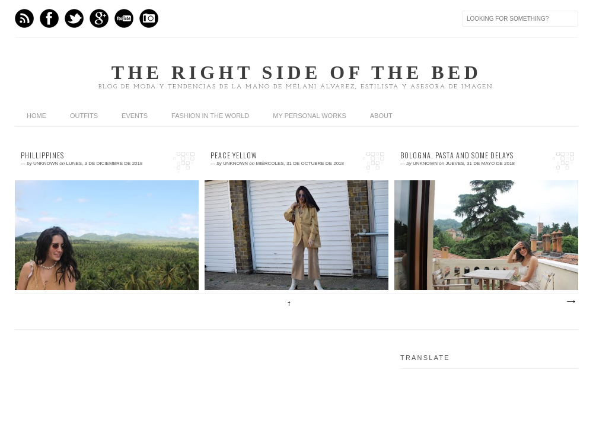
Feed (24, 18)
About (381, 115)
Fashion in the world (210, 115)
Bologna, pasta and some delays (457, 155)
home (36, 115)
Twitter (74, 18)
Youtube (123, 18)
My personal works (309, 115)
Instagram (148, 18)
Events (135, 115)
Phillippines (42, 155)
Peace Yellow (234, 155)
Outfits (84, 115)
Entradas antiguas (570, 302)
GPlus (99, 18)
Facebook (49, 18)
